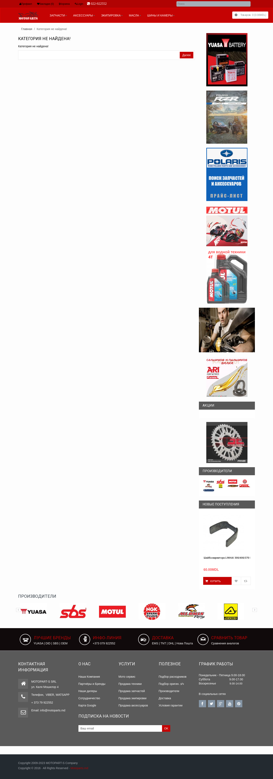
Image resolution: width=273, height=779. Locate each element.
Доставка (165, 698)
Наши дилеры (87, 691)
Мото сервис (127, 676)
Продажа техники (130, 683)
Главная (26, 29)
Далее (186, 55)
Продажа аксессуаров (133, 705)
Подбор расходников (173, 676)
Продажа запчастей (132, 691)
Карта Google (87, 705)
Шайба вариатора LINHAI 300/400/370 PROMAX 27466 (227, 557)
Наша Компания (89, 676)
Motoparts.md (79, 768)
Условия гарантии (171, 705)
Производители (169, 691)
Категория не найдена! (52, 29)
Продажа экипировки (133, 698)
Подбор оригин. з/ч (171, 683)
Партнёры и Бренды (91, 683)
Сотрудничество (89, 698)
